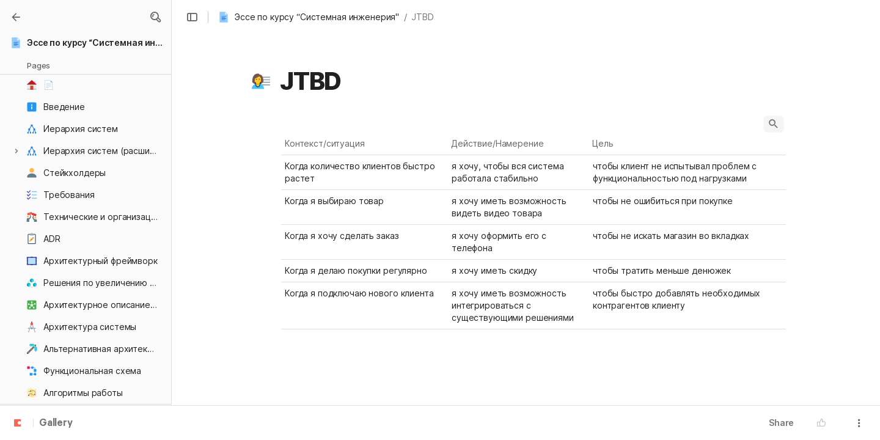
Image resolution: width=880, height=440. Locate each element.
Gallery (56, 423)
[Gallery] (15, 17)
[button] (155, 17)
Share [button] (781, 422)
